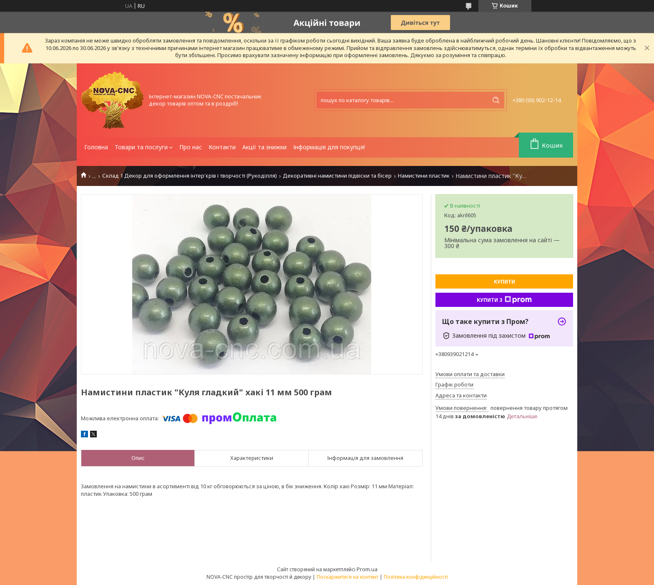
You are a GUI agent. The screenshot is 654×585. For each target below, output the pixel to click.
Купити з (504, 300)
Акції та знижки (264, 147)
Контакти (222, 147)
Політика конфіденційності (416, 576)
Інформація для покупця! (329, 147)
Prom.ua (367, 569)
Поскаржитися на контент (347, 576)
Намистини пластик (424, 175)
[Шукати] (496, 100)
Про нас (190, 147)
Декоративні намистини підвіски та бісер (337, 175)
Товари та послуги (141, 147)
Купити (504, 281)
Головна (96, 147)
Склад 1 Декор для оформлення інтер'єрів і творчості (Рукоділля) (189, 175)
